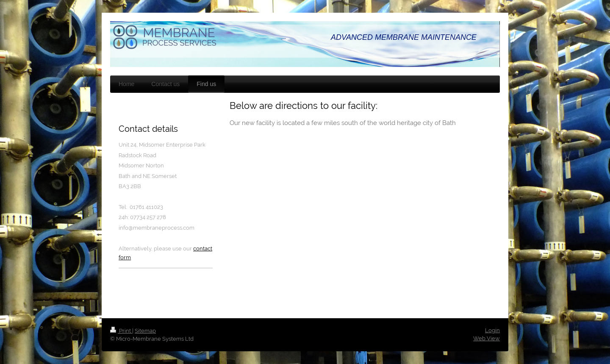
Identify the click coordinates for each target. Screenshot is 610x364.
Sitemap (145, 331)
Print (121, 331)
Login (492, 330)
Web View (486, 338)
